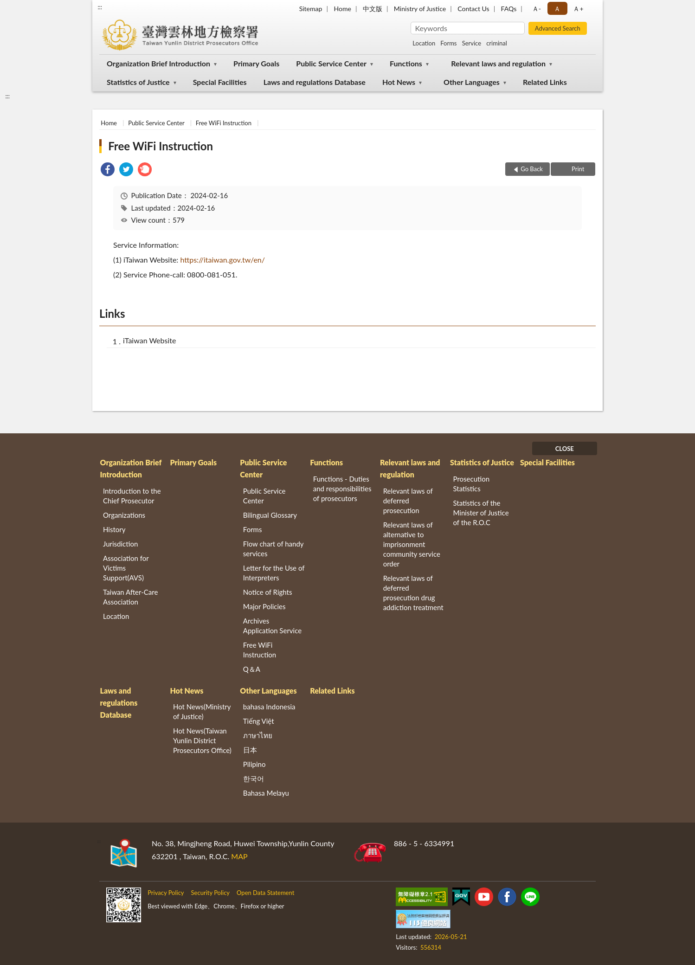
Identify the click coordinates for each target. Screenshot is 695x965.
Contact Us (473, 9)
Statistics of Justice (138, 81)
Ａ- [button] (536, 9)
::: (99, 7)
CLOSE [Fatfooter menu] (564, 448)
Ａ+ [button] (578, 9)
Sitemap (310, 9)
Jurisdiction (120, 544)
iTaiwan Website (149, 340)
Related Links (545, 81)
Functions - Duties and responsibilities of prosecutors (342, 488)
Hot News (398, 81)
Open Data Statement (265, 892)
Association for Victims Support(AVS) (125, 568)
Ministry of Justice (420, 9)
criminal (496, 43)
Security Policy (210, 892)
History (114, 529)
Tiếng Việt (258, 721)
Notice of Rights (267, 592)
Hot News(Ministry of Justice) (202, 711)
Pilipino (254, 764)
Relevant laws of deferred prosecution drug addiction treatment (413, 592)
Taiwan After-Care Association (130, 597)
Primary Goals (256, 63)
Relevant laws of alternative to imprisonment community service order (411, 544)
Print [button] (577, 169)
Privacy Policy (166, 892)
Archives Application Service (272, 626)
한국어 (253, 778)
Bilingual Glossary (270, 515)
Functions (406, 63)
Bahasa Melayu (266, 793)
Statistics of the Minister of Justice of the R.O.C (481, 513)
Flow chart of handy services (273, 549)
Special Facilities (220, 81)
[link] (108, 170)
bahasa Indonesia (269, 706)
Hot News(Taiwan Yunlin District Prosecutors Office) (202, 740)
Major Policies (264, 606)
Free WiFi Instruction (223, 123)
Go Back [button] (532, 169)
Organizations (124, 515)
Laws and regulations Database (315, 81)
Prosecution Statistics (471, 484)
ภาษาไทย (257, 735)
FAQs (509, 9)
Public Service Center (331, 63)
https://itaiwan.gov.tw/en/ (222, 259)
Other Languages (472, 81)
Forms (448, 43)
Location (423, 43)
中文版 (372, 9)
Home (342, 9)
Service (471, 43)
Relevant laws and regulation (498, 63)
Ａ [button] (557, 9)
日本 (250, 750)
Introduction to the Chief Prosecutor (132, 496)
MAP (239, 856)
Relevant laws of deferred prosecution (408, 501)
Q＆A (251, 669)
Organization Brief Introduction (158, 63)
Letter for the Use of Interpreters (273, 573)
